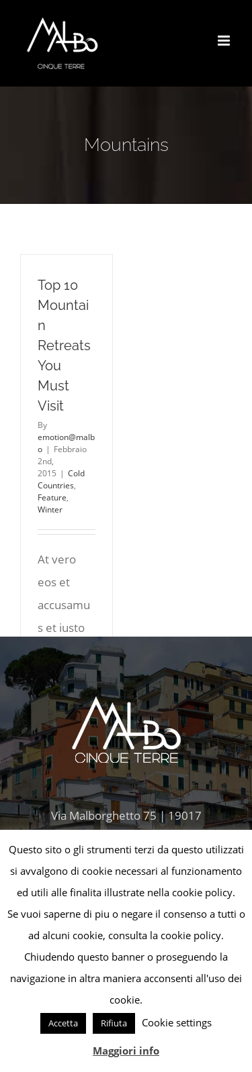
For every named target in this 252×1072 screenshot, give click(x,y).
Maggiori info (126, 1050)
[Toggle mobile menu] (225, 41)
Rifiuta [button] (114, 1023)
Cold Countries (61, 479)
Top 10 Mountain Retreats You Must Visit (64, 345)
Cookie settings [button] (177, 1022)
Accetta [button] (63, 1023)
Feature (52, 497)
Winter (50, 509)
